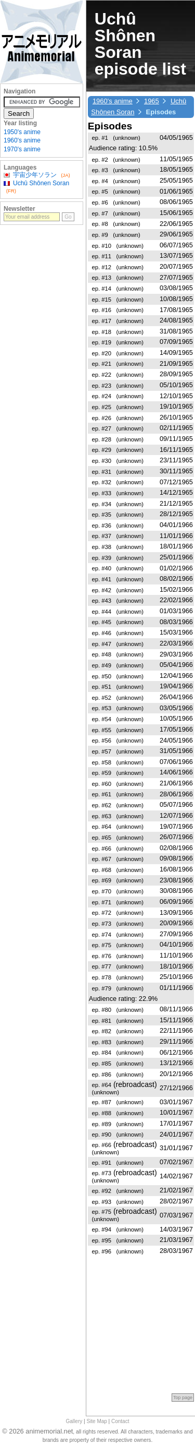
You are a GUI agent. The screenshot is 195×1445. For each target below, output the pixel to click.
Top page (182, 1397)
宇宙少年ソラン (35, 174)
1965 (151, 101)
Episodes (110, 126)
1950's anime (22, 132)
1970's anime (22, 149)
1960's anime (113, 101)
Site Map (96, 1421)
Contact (120, 1421)
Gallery (74, 1421)
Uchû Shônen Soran (41, 183)
